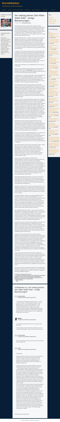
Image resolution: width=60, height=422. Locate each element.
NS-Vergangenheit (36, 277)
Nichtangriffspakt (30, 277)
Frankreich (21, 276)
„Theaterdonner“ (29, 70)
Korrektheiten (10, 3)
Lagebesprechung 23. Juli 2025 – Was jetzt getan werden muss (53, 52)
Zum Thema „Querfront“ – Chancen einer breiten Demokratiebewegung (54, 41)
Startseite (4, 9)
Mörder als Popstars (19, 279)
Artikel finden (27, 9)
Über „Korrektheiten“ (37, 9)
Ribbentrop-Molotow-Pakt (19, 278)
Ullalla (17, 281)
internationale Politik (24, 274)
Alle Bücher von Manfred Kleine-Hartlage (15, 9)
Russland (29, 274)
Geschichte (18, 274)
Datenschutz (53, 9)
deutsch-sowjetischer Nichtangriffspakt (38, 275)
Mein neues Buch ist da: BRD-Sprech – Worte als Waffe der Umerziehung (54, 144)
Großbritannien (17, 277)
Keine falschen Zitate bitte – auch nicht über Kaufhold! (53, 67)
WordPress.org (52, 23)
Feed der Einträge (52, 19)
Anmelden (51, 17)
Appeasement (28, 275)
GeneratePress (36, 420)
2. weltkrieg (18, 275)
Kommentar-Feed (52, 21)
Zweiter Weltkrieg (30, 278)
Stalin (25, 278)
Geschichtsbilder (30, 276)
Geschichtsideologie (37, 276)
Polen (41, 277)
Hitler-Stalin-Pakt (24, 277)
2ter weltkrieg (22, 275)
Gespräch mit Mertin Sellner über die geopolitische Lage (53, 99)
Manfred (20, 318)
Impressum (46, 9)
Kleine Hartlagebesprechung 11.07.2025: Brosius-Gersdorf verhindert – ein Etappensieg (53, 72)
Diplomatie (17, 276)
